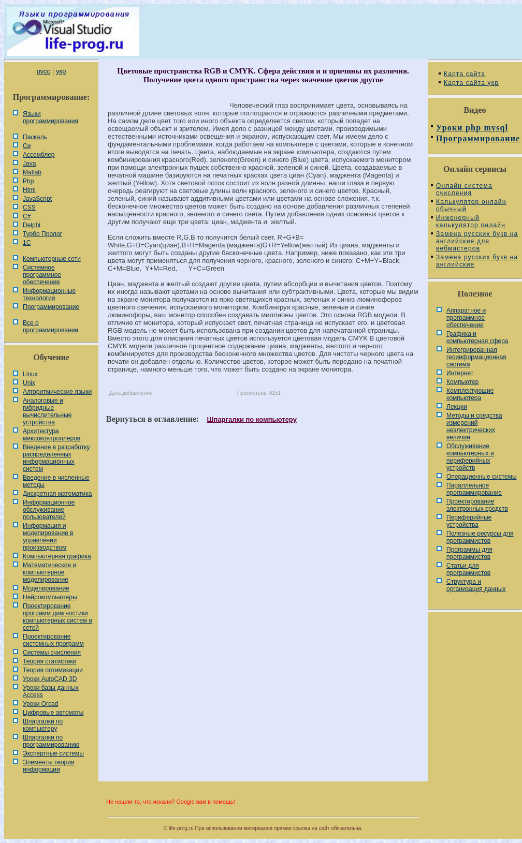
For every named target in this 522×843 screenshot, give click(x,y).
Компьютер (462, 382)
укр (61, 71)
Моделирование (46, 588)
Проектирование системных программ (53, 640)
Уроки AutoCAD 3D (50, 679)
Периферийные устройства (468, 521)
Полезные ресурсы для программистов (480, 537)
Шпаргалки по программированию (51, 741)
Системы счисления (52, 652)
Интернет (459, 373)
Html (29, 190)
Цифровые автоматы (53, 712)
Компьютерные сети (52, 258)
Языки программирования (50, 117)
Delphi (31, 225)
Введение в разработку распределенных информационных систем (56, 457)
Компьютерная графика (57, 556)
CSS (29, 207)
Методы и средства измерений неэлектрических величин (474, 426)
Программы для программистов (469, 553)
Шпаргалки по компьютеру (43, 725)
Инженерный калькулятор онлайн (470, 221)
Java (29, 163)
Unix (29, 383)
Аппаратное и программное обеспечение (466, 318)
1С (27, 242)
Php (28, 181)
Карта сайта (464, 74)
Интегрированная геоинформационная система (476, 357)
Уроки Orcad (40, 703)
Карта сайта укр (471, 82)
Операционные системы (481, 476)
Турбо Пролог (42, 234)
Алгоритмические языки (57, 391)
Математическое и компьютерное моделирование (49, 572)
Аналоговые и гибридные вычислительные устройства (47, 411)
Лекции (456, 406)
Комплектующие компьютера (470, 394)
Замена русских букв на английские (477, 261)
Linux (30, 374)
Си (27, 146)
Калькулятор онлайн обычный (471, 205)
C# (27, 216)
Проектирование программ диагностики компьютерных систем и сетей (57, 616)
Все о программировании (50, 326)
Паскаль (35, 137)
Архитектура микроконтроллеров (51, 434)
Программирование (51, 306)
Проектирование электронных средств (477, 505)
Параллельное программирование (474, 489)
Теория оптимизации (53, 670)
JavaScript (37, 198)
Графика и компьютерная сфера (477, 337)
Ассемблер (38, 154)
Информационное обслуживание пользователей (49, 510)
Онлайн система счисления (464, 189)
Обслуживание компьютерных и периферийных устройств (470, 456)
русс (43, 71)
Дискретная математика (57, 493)
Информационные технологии (49, 294)
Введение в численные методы (56, 481)
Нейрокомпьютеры (50, 597)
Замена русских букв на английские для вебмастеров (477, 241)
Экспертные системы (53, 753)
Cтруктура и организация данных (476, 585)
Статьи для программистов (468, 569)
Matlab (32, 172)
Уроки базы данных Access (51, 691)
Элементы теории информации (49, 766)
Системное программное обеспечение (42, 275)
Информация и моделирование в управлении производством (48, 536)
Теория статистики (49, 661)
